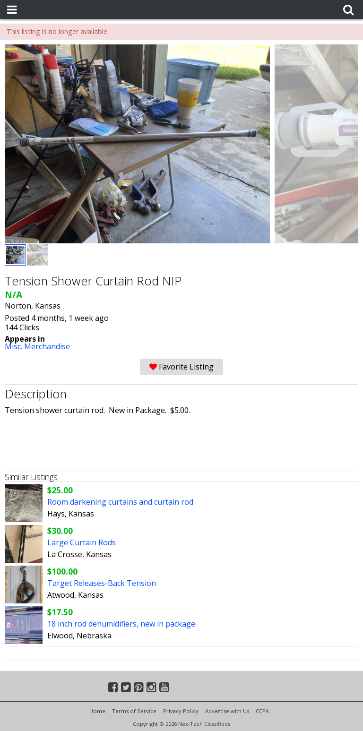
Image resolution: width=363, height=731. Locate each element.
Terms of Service (134, 710)
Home (97, 710)
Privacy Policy (181, 710)
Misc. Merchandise (37, 346)
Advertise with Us (227, 710)
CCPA (262, 710)
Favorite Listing (181, 366)
